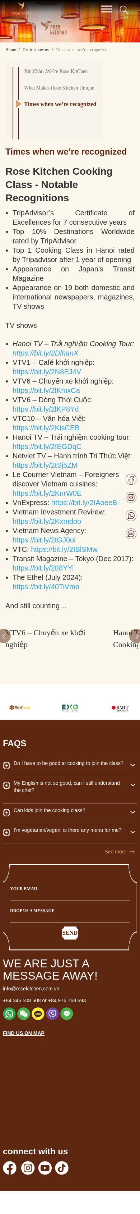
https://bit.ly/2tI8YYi (43, 568)
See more (115, 852)
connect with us (35, 1151)
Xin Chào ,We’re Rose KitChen (56, 71)
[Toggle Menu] (106, 8)
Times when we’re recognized (60, 104)
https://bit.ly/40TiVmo (46, 587)
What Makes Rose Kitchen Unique (59, 88)
